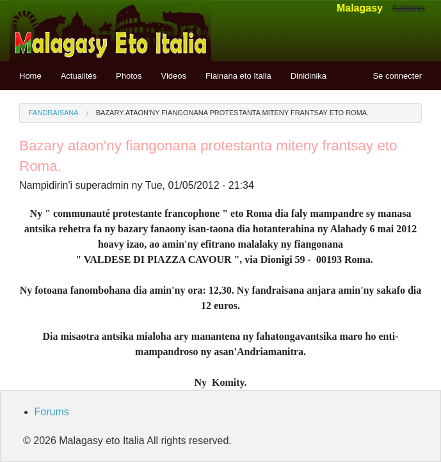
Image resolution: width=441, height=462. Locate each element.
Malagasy (360, 8)
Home (30, 76)
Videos (174, 76)
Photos (128, 76)
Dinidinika (308, 76)
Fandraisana (54, 112)
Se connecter (397, 76)
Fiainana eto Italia (238, 76)
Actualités (79, 76)
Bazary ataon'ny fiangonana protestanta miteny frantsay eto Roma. (232, 112)
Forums (52, 411)
